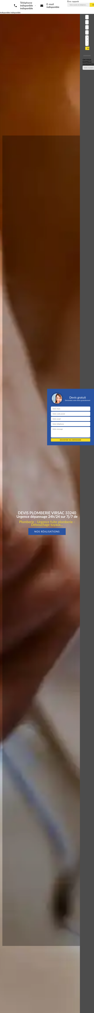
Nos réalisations (47, 531)
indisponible (52, 6)
